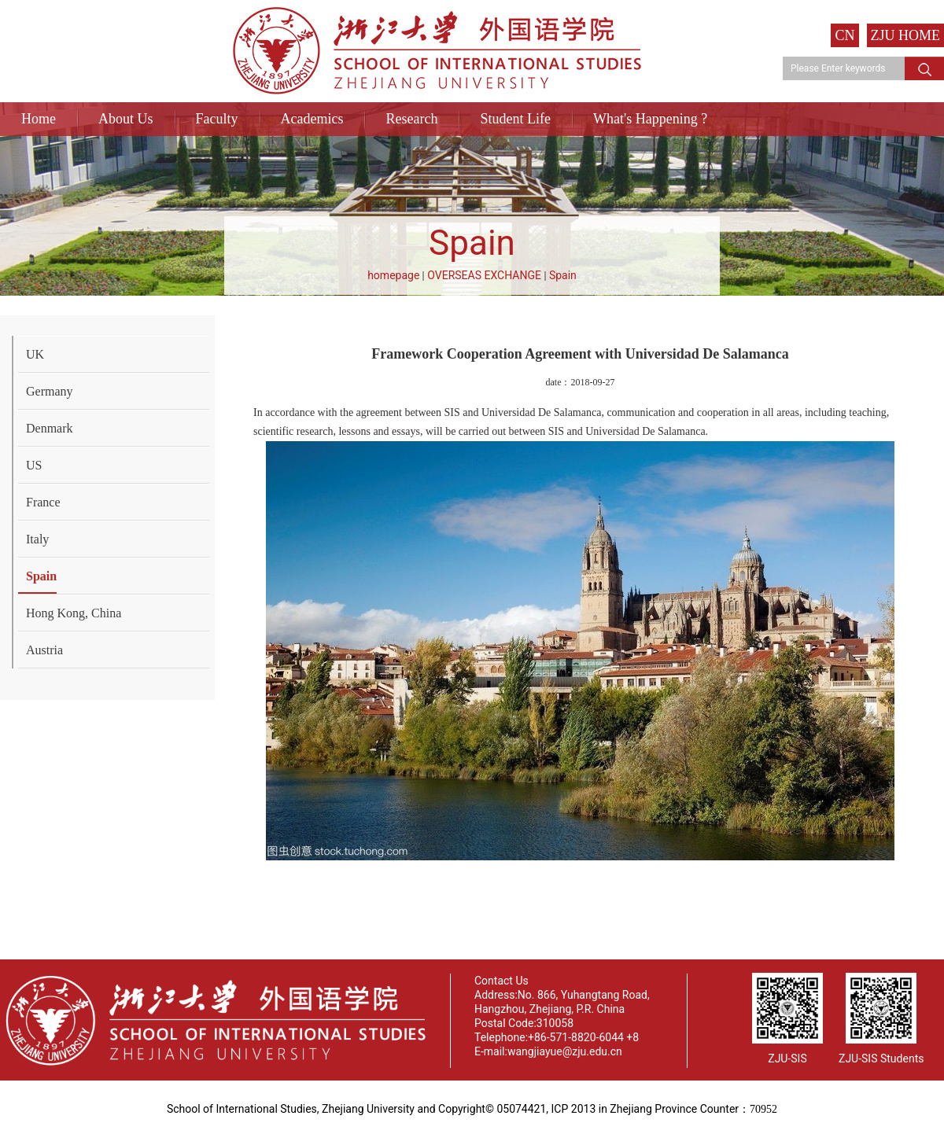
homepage (393, 275)
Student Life (515, 119)
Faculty (217, 119)
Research (411, 119)
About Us (125, 119)
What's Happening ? (650, 119)
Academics (312, 119)
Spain (563, 275)
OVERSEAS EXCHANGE (484, 275)
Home (38, 119)
